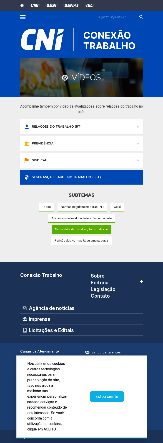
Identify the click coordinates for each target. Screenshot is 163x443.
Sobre (98, 276)
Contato (100, 296)
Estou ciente (106, 396)
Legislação (103, 289)
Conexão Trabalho (41, 275)
